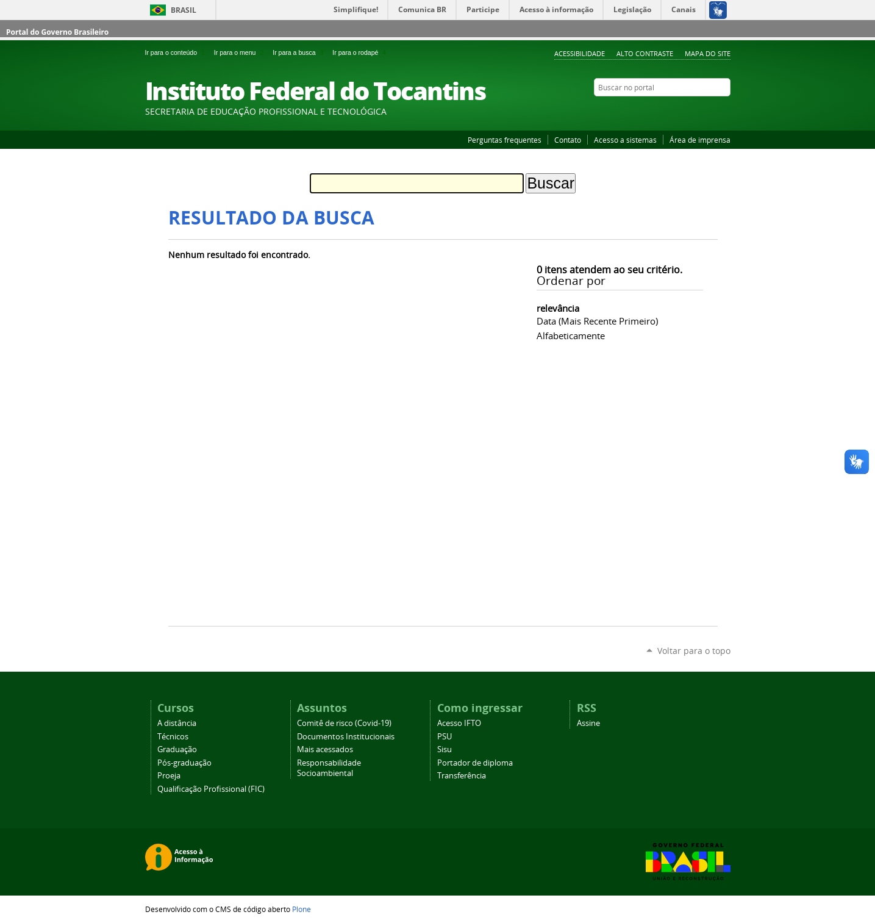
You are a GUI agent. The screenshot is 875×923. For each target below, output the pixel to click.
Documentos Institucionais (346, 736)
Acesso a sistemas (625, 140)
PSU (444, 736)
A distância (176, 723)
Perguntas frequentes (504, 140)
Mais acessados (325, 749)
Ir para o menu (241, 52)
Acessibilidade (579, 53)
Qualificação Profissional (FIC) (211, 789)
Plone (301, 909)
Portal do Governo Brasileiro (57, 32)
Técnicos (172, 736)
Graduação (177, 749)
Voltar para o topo (693, 650)
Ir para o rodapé (360, 52)
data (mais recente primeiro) (597, 321)
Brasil (183, 10)
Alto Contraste (644, 53)
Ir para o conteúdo (177, 52)
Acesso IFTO (459, 723)
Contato (567, 140)
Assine (588, 723)
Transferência (461, 775)
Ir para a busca (300, 52)
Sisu (444, 749)
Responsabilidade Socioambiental (329, 768)
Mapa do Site (707, 53)
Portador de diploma (475, 763)
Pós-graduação (184, 763)
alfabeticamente (571, 335)
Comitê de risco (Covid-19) (344, 723)
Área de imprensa (700, 140)
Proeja (168, 775)
